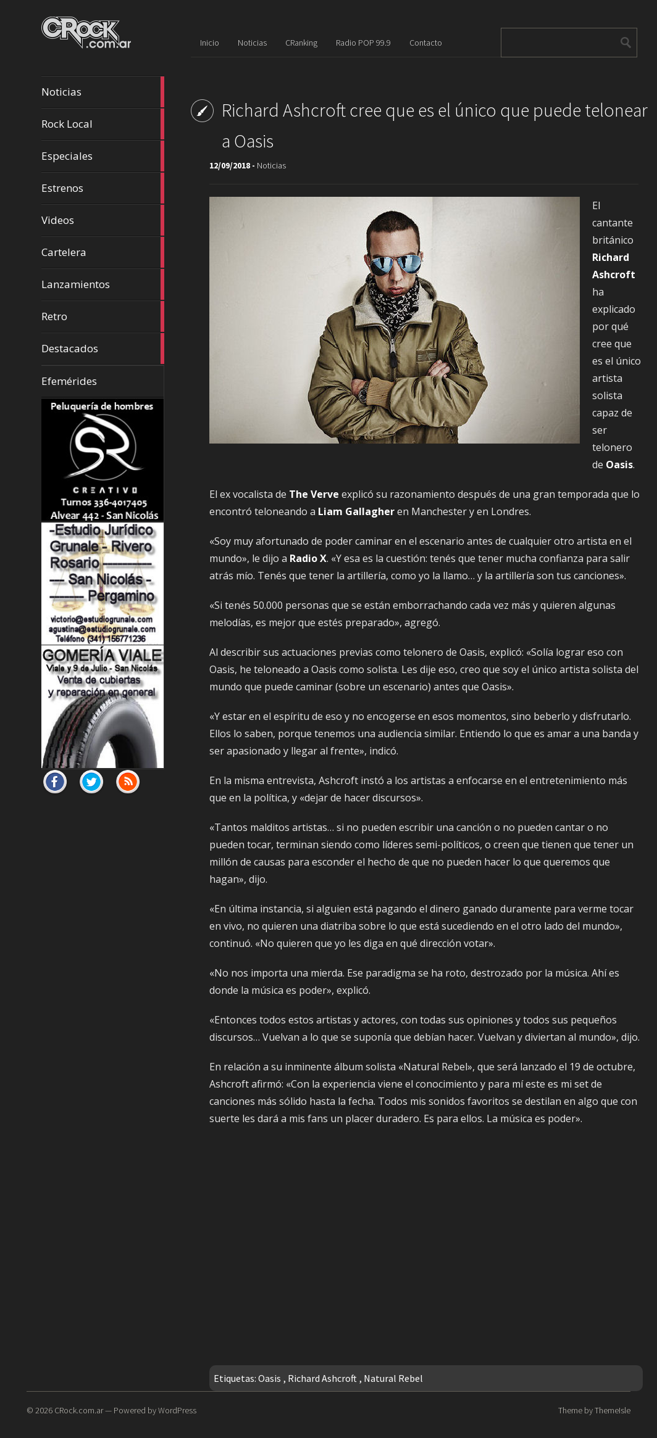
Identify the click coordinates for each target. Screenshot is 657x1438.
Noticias (103, 91)
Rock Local (103, 124)
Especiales (103, 156)
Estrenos (103, 188)
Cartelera (103, 252)
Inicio (209, 42)
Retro (103, 316)
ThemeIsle (612, 1410)
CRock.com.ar (78, 1410)
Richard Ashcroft (322, 1378)
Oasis (269, 1378)
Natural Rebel (393, 1378)
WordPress (177, 1410)
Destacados (103, 348)
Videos (103, 220)
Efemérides (69, 381)
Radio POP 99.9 (363, 42)
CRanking (301, 42)
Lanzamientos (103, 284)
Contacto (425, 42)
